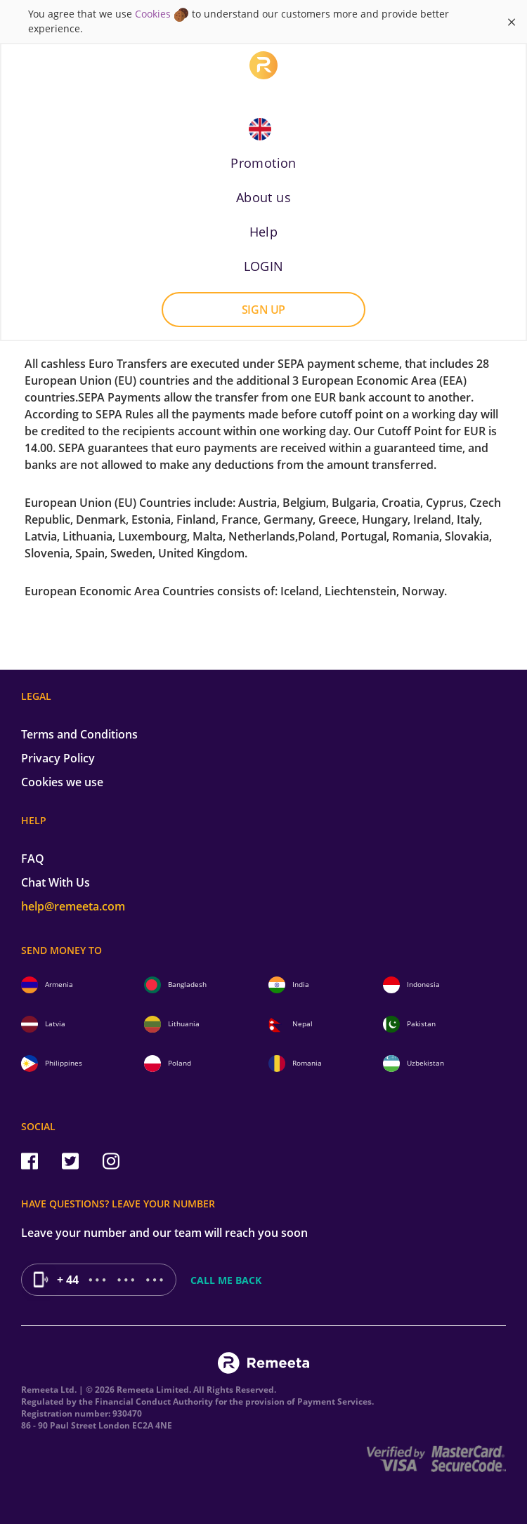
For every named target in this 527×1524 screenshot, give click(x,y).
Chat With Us (55, 882)
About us (263, 197)
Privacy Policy (58, 758)
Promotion (263, 162)
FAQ (32, 858)
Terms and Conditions (79, 734)
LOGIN (264, 266)
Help (263, 231)
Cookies (153, 13)
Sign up (263, 309)
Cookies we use (62, 782)
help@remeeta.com (73, 906)
